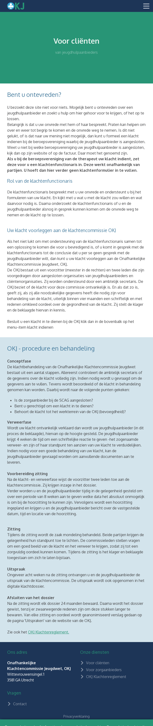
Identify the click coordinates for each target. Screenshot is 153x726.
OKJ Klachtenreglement (103, 676)
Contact (17, 703)
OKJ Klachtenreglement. (48, 632)
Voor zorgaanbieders (101, 669)
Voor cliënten (94, 662)
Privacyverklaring (76, 716)
